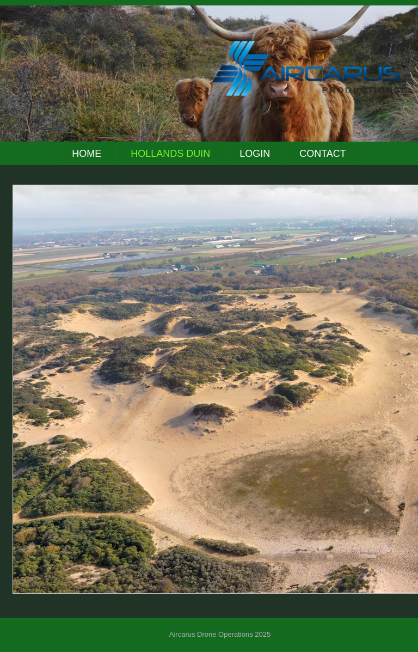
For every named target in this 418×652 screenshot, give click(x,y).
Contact (322, 153)
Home (86, 153)
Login (254, 153)
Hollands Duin (170, 153)
